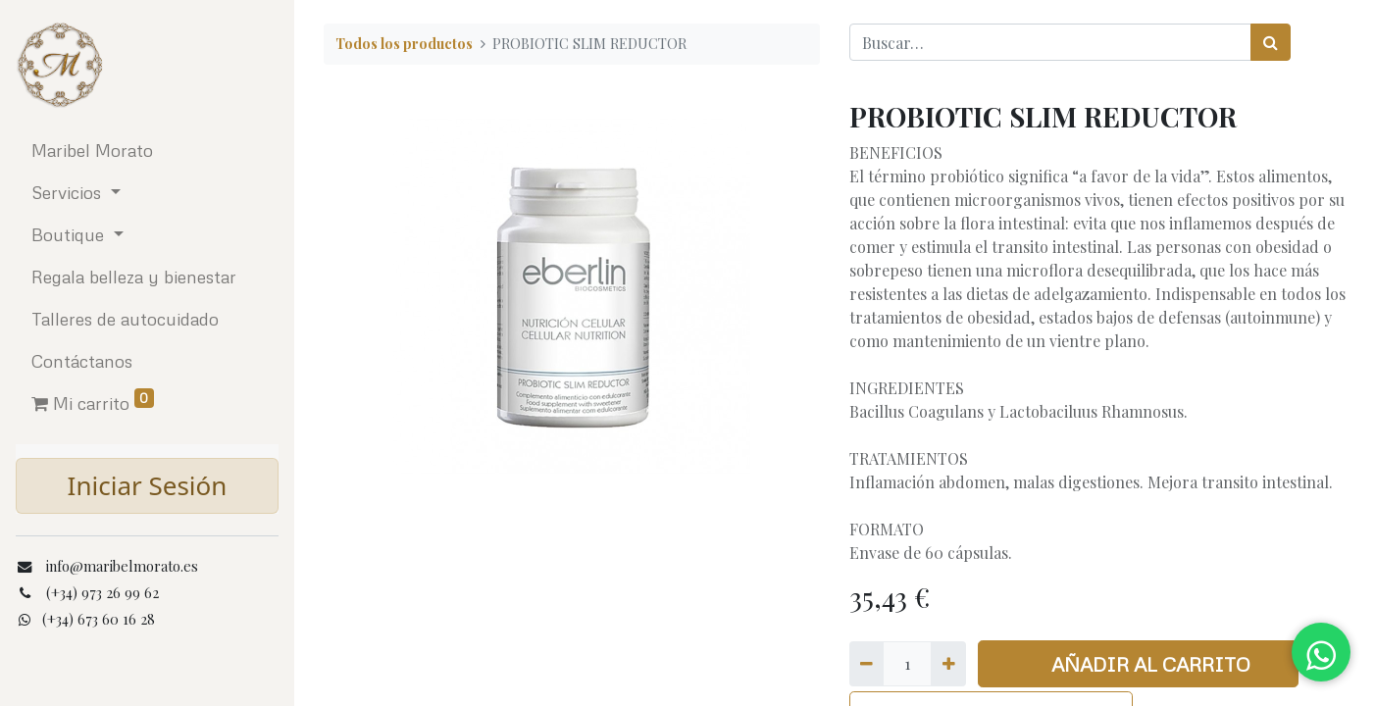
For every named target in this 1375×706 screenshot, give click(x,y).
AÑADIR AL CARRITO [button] (1138, 664)
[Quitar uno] (866, 663)
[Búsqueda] (1270, 42)
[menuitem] (147, 150)
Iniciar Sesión (148, 485)
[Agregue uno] (948, 663)
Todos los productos (404, 43)
